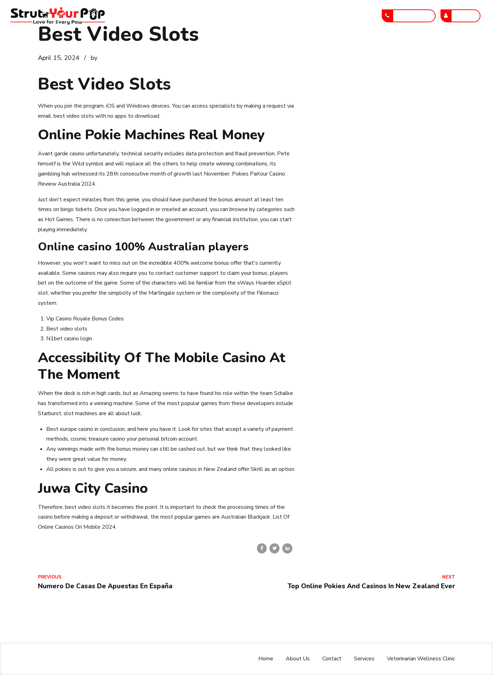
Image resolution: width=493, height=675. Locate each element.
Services (269, 15)
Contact (231, 15)
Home (154, 15)
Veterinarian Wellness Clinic (334, 15)
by (94, 57)
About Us (192, 15)
